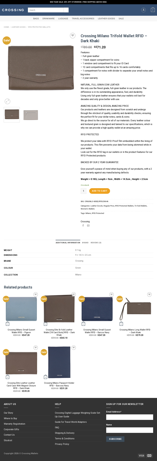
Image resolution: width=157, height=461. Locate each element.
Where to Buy (10, 418)
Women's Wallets (88, 209)
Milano (88, 213)
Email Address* (113, 412)
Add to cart (99, 191)
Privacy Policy (62, 444)
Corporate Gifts (11, 429)
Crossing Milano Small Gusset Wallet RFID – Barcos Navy (97, 331)
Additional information (68, 243)
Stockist (8, 440)
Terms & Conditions (64, 438)
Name (109, 425)
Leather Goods (106, 18)
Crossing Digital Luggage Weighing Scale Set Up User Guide (77, 414)
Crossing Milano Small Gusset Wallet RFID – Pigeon (21, 331)
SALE (121, 18)
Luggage (63, 18)
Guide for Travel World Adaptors (71, 422)
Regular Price (109, 206)
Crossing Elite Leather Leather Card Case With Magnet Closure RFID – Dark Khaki (21, 386)
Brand (85, 243)
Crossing (85, 221)
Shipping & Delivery (64, 433)
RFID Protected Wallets (39, 27)
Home (6, 27)
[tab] (68, 243)
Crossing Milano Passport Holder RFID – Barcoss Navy (59, 384)
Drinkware (49, 18)
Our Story (8, 412)
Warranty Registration (14, 423)
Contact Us (9, 434)
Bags (36, 18)
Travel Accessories (83, 18)
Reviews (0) (96, 243)
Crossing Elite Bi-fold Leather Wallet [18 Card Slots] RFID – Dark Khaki (59, 332)
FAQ (57, 427)
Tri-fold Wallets (141, 206)
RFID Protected (98, 213)
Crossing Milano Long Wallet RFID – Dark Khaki (135, 331)
